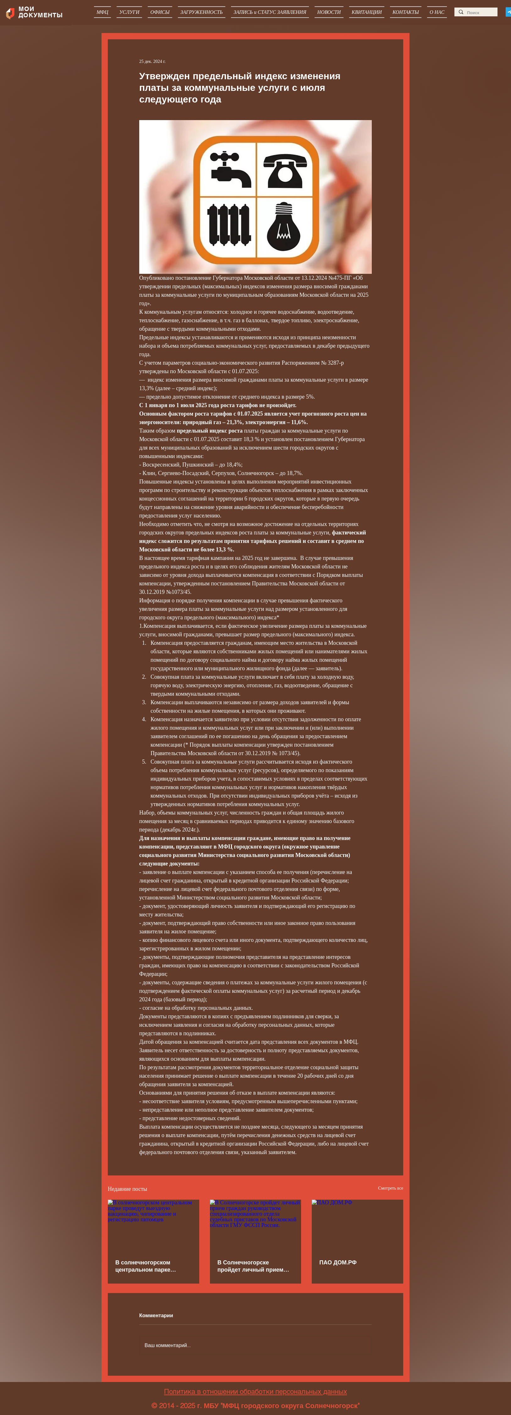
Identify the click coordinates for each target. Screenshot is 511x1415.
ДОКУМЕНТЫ (41, 15)
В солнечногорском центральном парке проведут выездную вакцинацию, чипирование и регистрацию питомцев (152, 1266)
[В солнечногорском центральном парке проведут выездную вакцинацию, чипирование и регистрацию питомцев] (153, 1225)
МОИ (27, 9)
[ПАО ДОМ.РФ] (357, 1225)
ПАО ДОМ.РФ (338, 1262)
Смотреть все (390, 1188)
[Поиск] (475, 13)
